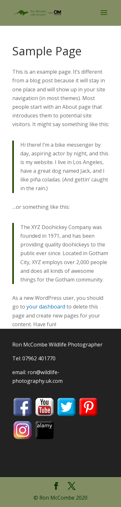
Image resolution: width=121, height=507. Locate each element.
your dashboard (45, 306)
